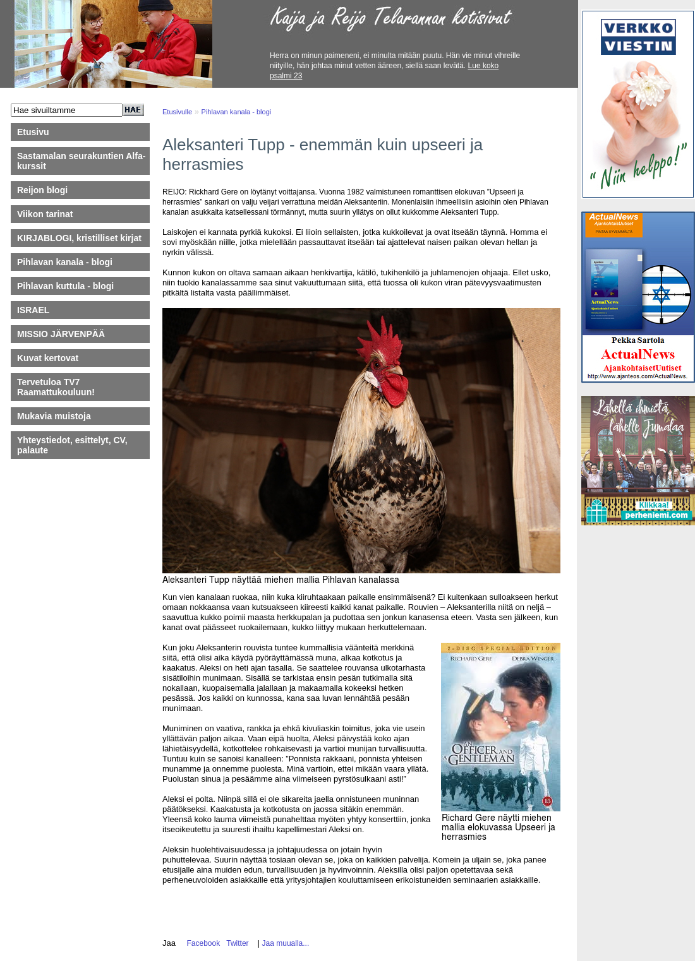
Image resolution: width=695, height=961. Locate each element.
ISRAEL (33, 310)
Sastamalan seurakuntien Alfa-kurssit (81, 161)
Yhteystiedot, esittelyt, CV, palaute (72, 445)
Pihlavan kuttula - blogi (65, 286)
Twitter (235, 943)
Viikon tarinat (45, 214)
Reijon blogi (42, 190)
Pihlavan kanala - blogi (64, 262)
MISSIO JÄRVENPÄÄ (67, 334)
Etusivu (33, 132)
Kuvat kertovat (47, 358)
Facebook (201, 943)
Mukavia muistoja (54, 416)
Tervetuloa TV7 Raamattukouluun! (56, 387)
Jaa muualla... (286, 943)
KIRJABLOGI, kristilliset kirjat (79, 238)
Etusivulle (177, 112)
